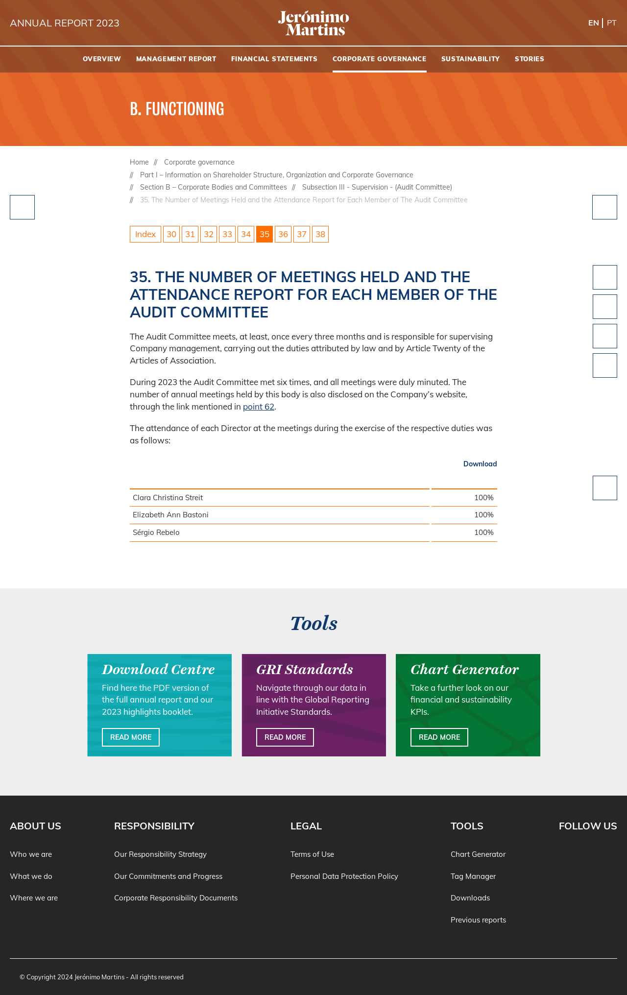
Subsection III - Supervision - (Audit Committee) (377, 187)
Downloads (470, 897)
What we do (31, 876)
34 (246, 234)
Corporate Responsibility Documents (176, 897)
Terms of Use (312, 854)
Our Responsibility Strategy (160, 854)
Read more (130, 737)
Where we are (34, 897)
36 (283, 234)
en (593, 22)
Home (139, 162)
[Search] (615, 60)
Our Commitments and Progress (168, 876)
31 (190, 234)
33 (227, 234)
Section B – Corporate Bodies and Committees (213, 187)
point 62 (258, 406)
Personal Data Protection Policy (344, 876)
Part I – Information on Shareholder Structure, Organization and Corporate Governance (276, 174)
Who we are (31, 854)
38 (320, 234)
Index (145, 234)
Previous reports (478, 919)
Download (480, 464)
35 (264, 234)
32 (209, 234)
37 (302, 234)
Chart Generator (478, 854)
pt (612, 22)
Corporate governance (199, 162)
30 (171, 234)
